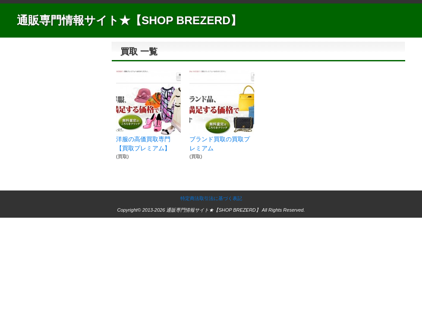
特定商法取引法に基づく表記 (211, 198)
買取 (122, 156)
